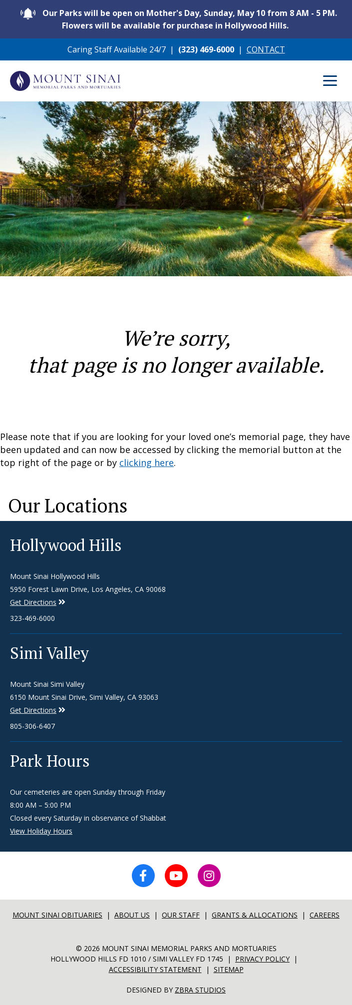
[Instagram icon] (209, 875)
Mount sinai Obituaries (57, 915)
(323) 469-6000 (206, 49)
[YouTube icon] (176, 875)
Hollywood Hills (66, 544)
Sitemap (229, 969)
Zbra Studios (200, 990)
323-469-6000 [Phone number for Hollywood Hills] (32, 618)
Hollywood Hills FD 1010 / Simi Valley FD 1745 (136, 959)
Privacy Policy (262, 959)
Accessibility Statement (155, 969)
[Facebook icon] (143, 875)
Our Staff (181, 915)
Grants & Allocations (255, 915)
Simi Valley (49, 652)
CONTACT (266, 49)
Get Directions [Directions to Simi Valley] (33, 602)
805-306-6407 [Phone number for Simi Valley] (32, 726)
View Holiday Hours (41, 831)
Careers (325, 915)
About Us (132, 915)
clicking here (146, 463)
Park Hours (50, 760)
